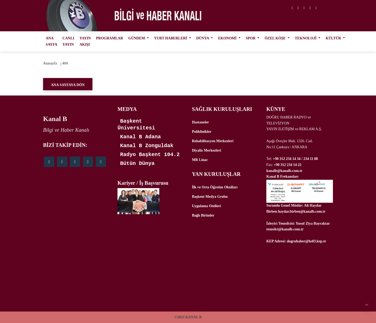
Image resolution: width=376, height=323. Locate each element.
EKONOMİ (227, 38)
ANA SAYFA (51, 41)
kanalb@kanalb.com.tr (284, 171)
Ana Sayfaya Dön (68, 85)
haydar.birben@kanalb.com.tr (302, 211)
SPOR (251, 38)
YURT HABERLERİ (171, 38)
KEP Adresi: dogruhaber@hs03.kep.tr (296, 241)
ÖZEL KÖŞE (275, 38)
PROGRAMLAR (109, 38)
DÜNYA (203, 38)
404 (65, 63)
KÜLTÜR (334, 38)
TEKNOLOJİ (306, 38)
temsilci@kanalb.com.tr (285, 229)
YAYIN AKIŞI (85, 41)
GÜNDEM (137, 38)
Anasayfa (50, 63)
